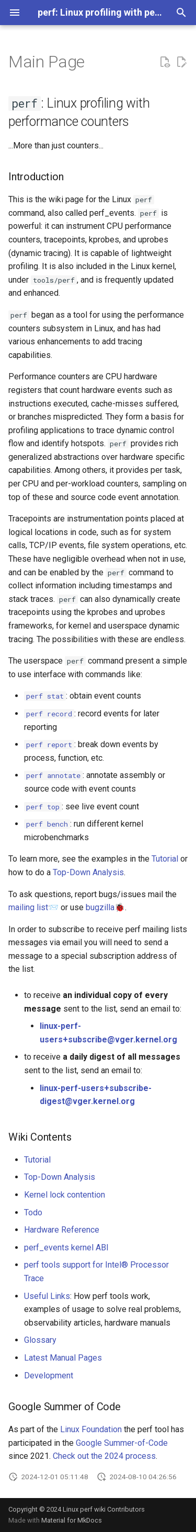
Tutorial (165, 859)
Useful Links (47, 1296)
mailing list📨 (33, 907)
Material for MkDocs (71, 1520)
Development (48, 1375)
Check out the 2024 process (104, 1456)
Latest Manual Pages (63, 1358)
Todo (33, 1212)
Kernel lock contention (64, 1195)
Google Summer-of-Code (122, 1443)
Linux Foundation (91, 1429)
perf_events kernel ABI (66, 1247)
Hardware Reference (61, 1230)
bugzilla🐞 (105, 907)
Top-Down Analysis (88, 872)
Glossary (40, 1340)
